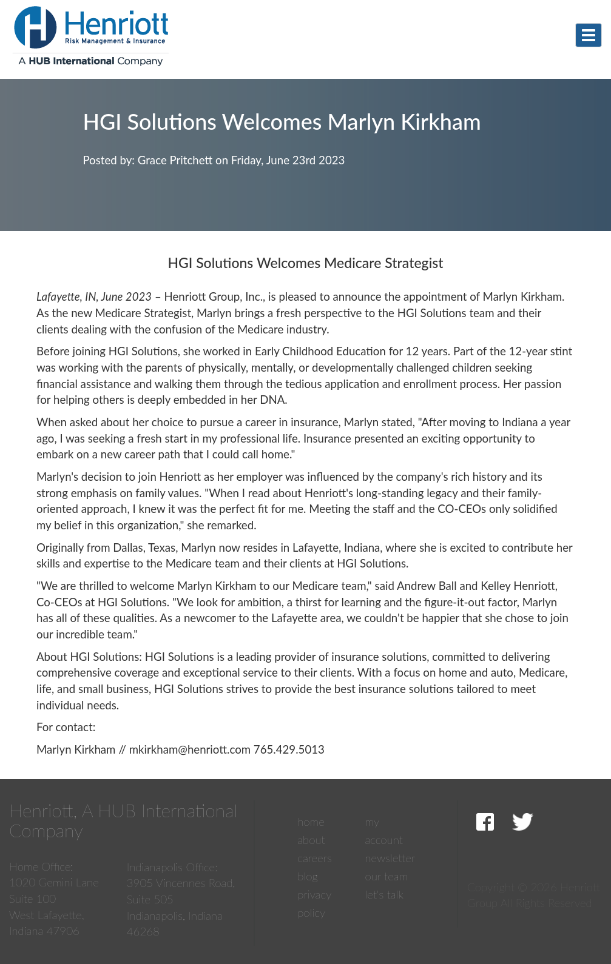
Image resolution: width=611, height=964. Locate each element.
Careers (314, 858)
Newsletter (390, 858)
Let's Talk (384, 894)
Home (311, 821)
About (311, 839)
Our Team (386, 876)
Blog (307, 876)
